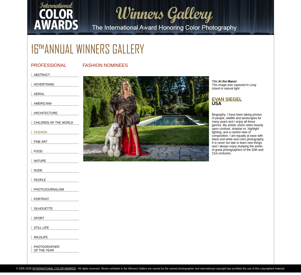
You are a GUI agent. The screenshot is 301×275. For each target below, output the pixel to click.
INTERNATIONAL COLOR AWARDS (54, 268)
